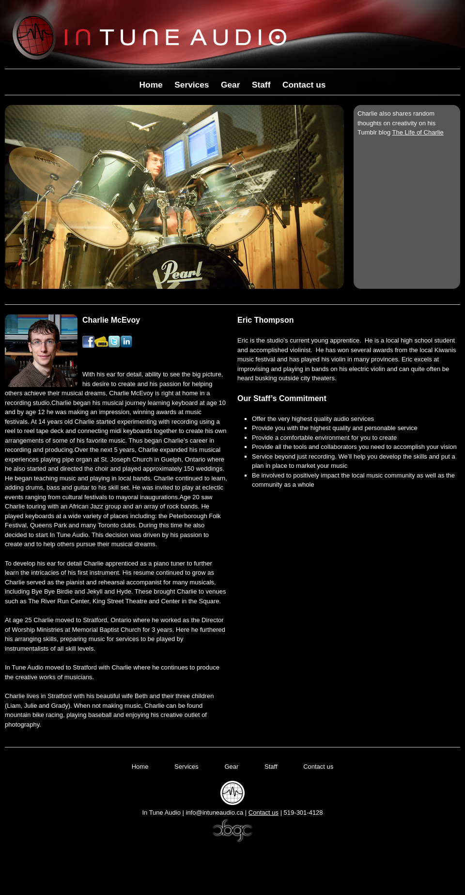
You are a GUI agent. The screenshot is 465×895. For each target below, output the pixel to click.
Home (151, 85)
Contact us (304, 85)
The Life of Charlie (418, 132)
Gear (230, 85)
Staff (261, 85)
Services (191, 85)
